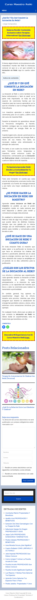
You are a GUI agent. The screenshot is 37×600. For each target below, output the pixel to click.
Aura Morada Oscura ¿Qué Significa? (18, 545)
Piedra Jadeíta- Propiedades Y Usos (18, 584)
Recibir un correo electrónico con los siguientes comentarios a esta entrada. (17, 469)
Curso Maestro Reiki (12, 593)
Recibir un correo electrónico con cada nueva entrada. (17, 475)
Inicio (6, 595)
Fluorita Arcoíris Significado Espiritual (18, 570)
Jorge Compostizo (10, 24)
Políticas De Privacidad (16, 595)
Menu (4, 10)
